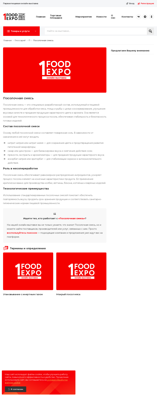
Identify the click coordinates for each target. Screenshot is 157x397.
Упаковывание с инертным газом (23, 294)
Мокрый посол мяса (68, 294)
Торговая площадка (56, 16)
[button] (21, 31)
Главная (40, 16)
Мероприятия (83, 16)
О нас (113, 16)
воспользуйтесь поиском (22, 232)
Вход (130, 3)
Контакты (127, 16)
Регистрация (146, 3)
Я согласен (17, 389)
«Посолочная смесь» (71, 218)
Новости (101, 16)
